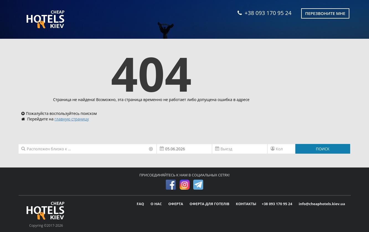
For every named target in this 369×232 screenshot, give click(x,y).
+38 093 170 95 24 (264, 13)
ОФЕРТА (176, 203)
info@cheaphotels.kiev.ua (322, 203)
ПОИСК (322, 148)
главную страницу (72, 119)
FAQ (141, 203)
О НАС (157, 203)
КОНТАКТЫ (246, 203)
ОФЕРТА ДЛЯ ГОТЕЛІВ (210, 203)
